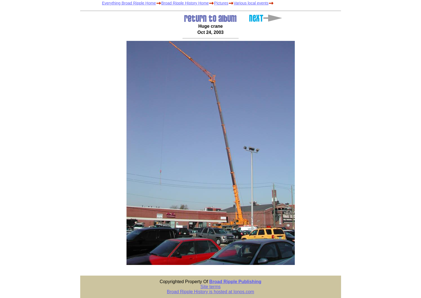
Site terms (210, 286)
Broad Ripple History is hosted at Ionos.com (210, 291)
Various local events (251, 3)
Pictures (221, 3)
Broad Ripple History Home (185, 3)
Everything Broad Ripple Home (129, 3)
